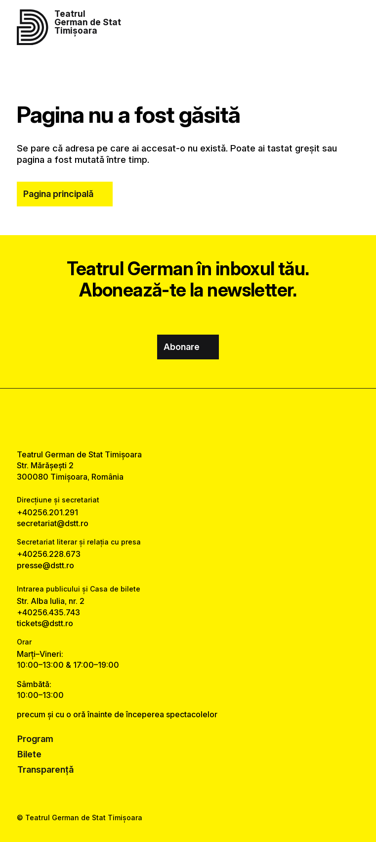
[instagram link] (188, 418)
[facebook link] (161, 418)
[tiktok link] (214, 418)
